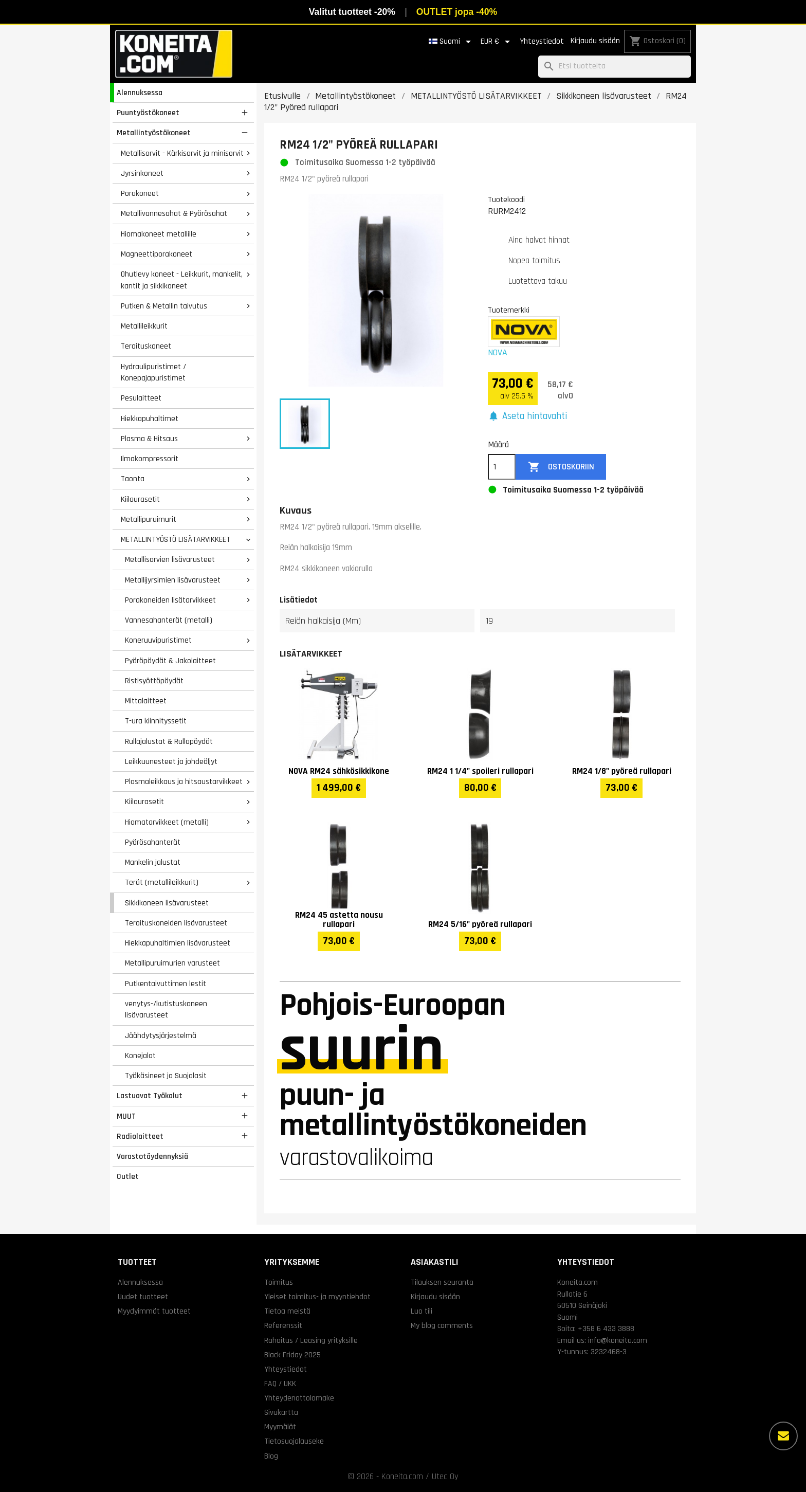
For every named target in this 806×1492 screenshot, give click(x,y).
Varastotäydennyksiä (152, 1156)
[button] (527, 417)
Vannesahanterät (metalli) (168, 620)
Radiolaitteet (140, 1136)
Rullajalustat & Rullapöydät (169, 741)
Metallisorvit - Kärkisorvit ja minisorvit (182, 153)
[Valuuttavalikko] (497, 41)
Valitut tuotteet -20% (352, 12)
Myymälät (280, 1427)
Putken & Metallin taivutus (164, 306)
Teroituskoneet (146, 346)
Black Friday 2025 (292, 1355)
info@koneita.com (617, 1340)
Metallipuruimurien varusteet (172, 963)
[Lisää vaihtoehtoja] (783, 1436)
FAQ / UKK (280, 1383)
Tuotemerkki (508, 310)
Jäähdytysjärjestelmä (160, 1035)
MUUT (126, 1116)
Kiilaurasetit (140, 499)
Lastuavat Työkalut (149, 1095)
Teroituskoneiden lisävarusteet (176, 923)
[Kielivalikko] (451, 41)
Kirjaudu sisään (595, 40)
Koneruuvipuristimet (158, 640)
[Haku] (614, 67)
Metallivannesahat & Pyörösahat (174, 213)
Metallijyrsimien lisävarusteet (173, 580)
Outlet (128, 1176)
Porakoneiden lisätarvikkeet (170, 600)
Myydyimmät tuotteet (154, 1311)
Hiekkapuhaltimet (149, 418)
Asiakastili (435, 1262)
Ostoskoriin (561, 467)
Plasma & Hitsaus (149, 438)
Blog (271, 1456)
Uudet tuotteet (143, 1296)
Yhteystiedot (542, 41)
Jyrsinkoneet (142, 173)
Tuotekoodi (506, 199)
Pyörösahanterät (152, 842)
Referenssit (283, 1325)
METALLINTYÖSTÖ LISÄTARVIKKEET (175, 539)
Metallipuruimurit (148, 519)
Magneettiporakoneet (156, 254)
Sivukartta (281, 1412)
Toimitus (278, 1282)
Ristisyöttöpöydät (154, 681)
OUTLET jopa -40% (456, 12)
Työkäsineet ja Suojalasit (166, 1075)
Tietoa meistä (287, 1311)
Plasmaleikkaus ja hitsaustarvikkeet (184, 781)
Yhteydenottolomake (299, 1398)
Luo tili (421, 1311)
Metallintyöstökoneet (154, 133)
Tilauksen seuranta (442, 1282)
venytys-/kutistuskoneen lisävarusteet (166, 1009)
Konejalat (140, 1055)
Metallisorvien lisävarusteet (170, 559)
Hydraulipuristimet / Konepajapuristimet (153, 372)
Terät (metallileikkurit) (161, 882)
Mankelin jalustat (152, 862)
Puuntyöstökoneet (148, 112)
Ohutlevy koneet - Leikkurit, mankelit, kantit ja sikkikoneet (182, 280)
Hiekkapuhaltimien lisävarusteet (177, 943)
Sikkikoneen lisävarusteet (167, 903)
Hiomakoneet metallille (158, 234)
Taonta (132, 479)
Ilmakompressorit (149, 458)
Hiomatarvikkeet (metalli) (167, 822)
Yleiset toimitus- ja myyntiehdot (317, 1296)
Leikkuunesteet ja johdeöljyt (171, 761)
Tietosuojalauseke (294, 1441)
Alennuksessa (139, 92)
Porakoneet (140, 193)
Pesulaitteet (141, 398)
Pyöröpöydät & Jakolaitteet (170, 661)
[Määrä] (502, 467)
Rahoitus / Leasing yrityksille (311, 1340)
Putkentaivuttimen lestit (165, 983)
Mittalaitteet (146, 701)
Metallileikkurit (144, 326)
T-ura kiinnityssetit (156, 721)
